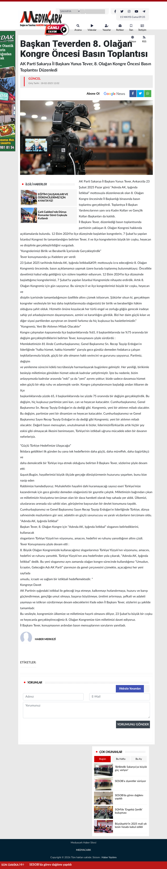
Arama (78, 27)
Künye (132, 39)
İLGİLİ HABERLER (36, 184)
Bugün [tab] (102, 759)
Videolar (92, 27)
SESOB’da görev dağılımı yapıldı (50, 864)
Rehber (120, 27)
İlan (131, 27)
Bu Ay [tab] (139, 759)
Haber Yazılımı (109, 857)
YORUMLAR (34, 682)
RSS (144, 39)
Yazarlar (107, 27)
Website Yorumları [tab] (130, 688)
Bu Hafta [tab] (120, 759)
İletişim (142, 27)
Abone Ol (108, 93)
